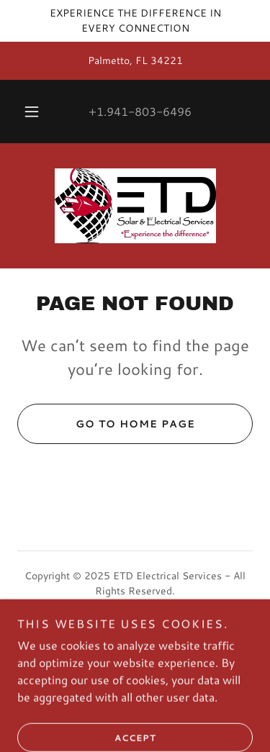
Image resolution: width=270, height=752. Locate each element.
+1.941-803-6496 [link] (140, 111)
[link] (135, 205)
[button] (31, 111)
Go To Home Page (105, 424)
